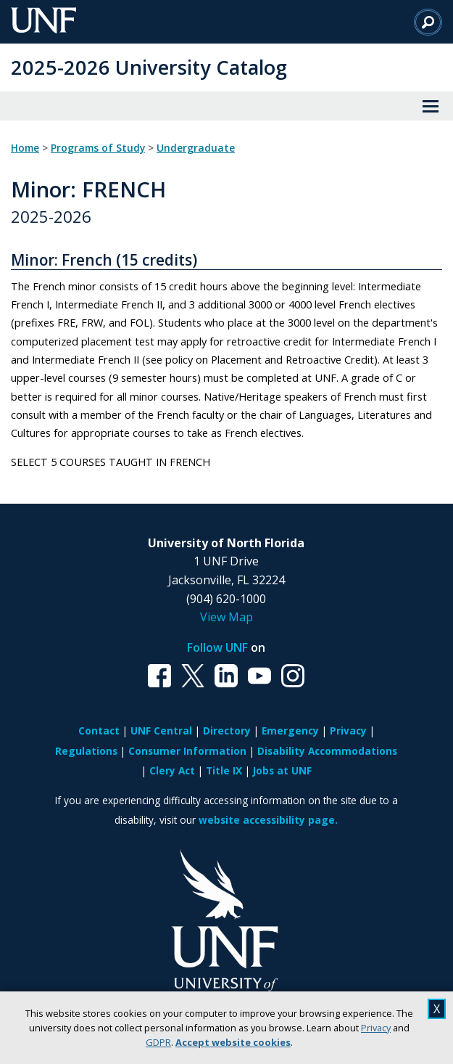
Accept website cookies (233, 1042)
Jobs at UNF (282, 770)
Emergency (290, 730)
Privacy (376, 1027)
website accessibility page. (268, 820)
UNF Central (161, 730)
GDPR (158, 1042)
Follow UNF (217, 647)
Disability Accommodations (327, 751)
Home (25, 148)
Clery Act (172, 770)
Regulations (86, 751)
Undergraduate (196, 148)
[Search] (428, 22)
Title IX (224, 770)
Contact (99, 730)
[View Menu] (430, 106)
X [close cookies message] (436, 1009)
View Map (226, 617)
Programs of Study (98, 148)
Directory (227, 730)
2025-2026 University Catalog (149, 67)
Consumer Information (187, 751)
